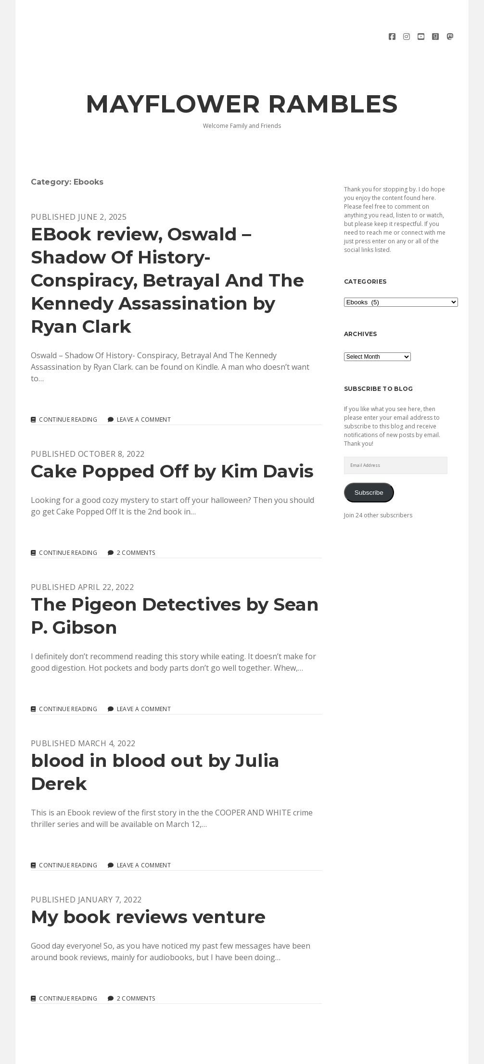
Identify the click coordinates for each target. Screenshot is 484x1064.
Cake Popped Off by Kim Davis (172, 444)
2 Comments (136, 526)
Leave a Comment (144, 393)
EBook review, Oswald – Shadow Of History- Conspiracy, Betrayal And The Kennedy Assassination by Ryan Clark (167, 254)
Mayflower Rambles (242, 77)
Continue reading (68, 393)
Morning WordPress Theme (209, 1053)
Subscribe (369, 465)
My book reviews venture (148, 890)
